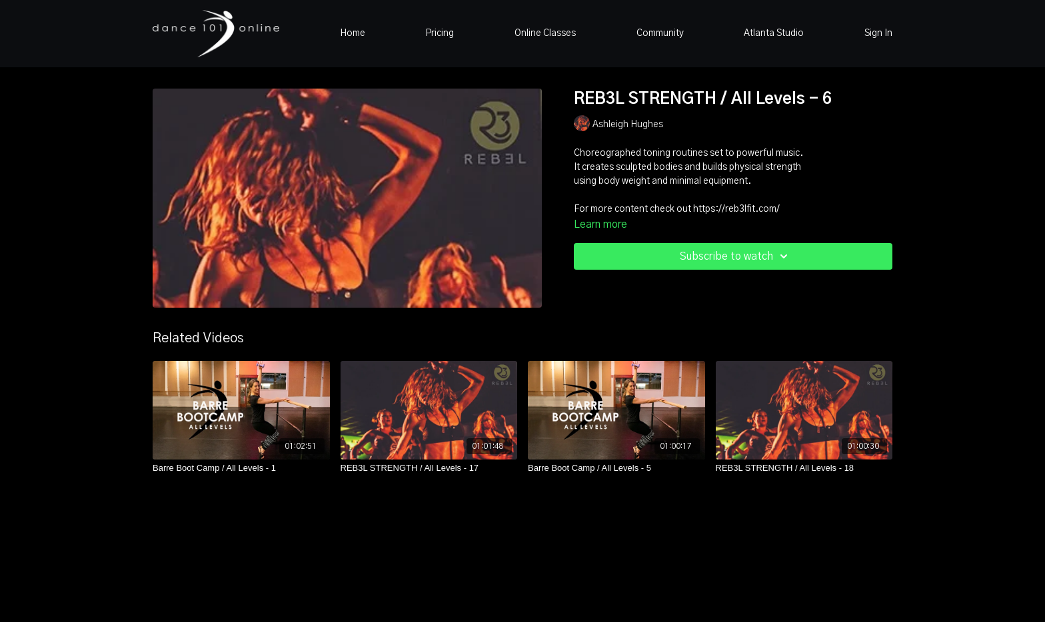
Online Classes (545, 33)
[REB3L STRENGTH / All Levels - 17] (429, 468)
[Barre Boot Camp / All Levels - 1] (241, 468)
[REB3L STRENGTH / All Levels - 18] (804, 468)
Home (352, 33)
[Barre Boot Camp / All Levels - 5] (616, 468)
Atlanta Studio (774, 33)
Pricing (439, 33)
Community (660, 33)
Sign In (878, 33)
